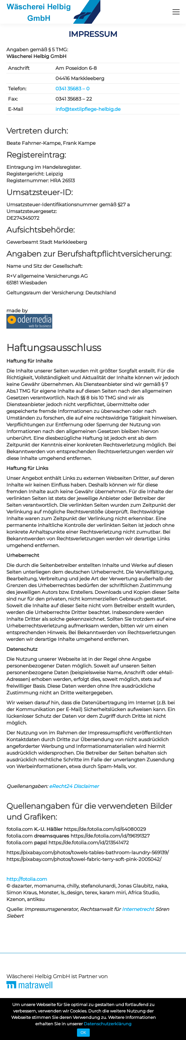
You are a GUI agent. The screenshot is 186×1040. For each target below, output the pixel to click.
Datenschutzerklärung (107, 1023)
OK (83, 1032)
